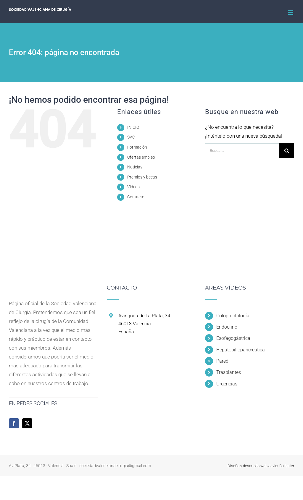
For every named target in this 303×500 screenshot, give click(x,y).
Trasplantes (228, 372)
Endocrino (226, 327)
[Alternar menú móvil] (291, 12)
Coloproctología (232, 316)
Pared (222, 361)
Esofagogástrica (233, 338)
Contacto (135, 196)
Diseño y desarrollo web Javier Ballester (261, 466)
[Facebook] (14, 423)
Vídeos (133, 186)
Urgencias (226, 384)
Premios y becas (142, 177)
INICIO (133, 127)
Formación (137, 147)
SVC (131, 137)
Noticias (134, 167)
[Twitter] (27, 423)
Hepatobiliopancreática (240, 350)
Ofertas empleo (141, 157)
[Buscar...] (242, 150)
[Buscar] (286, 150)
